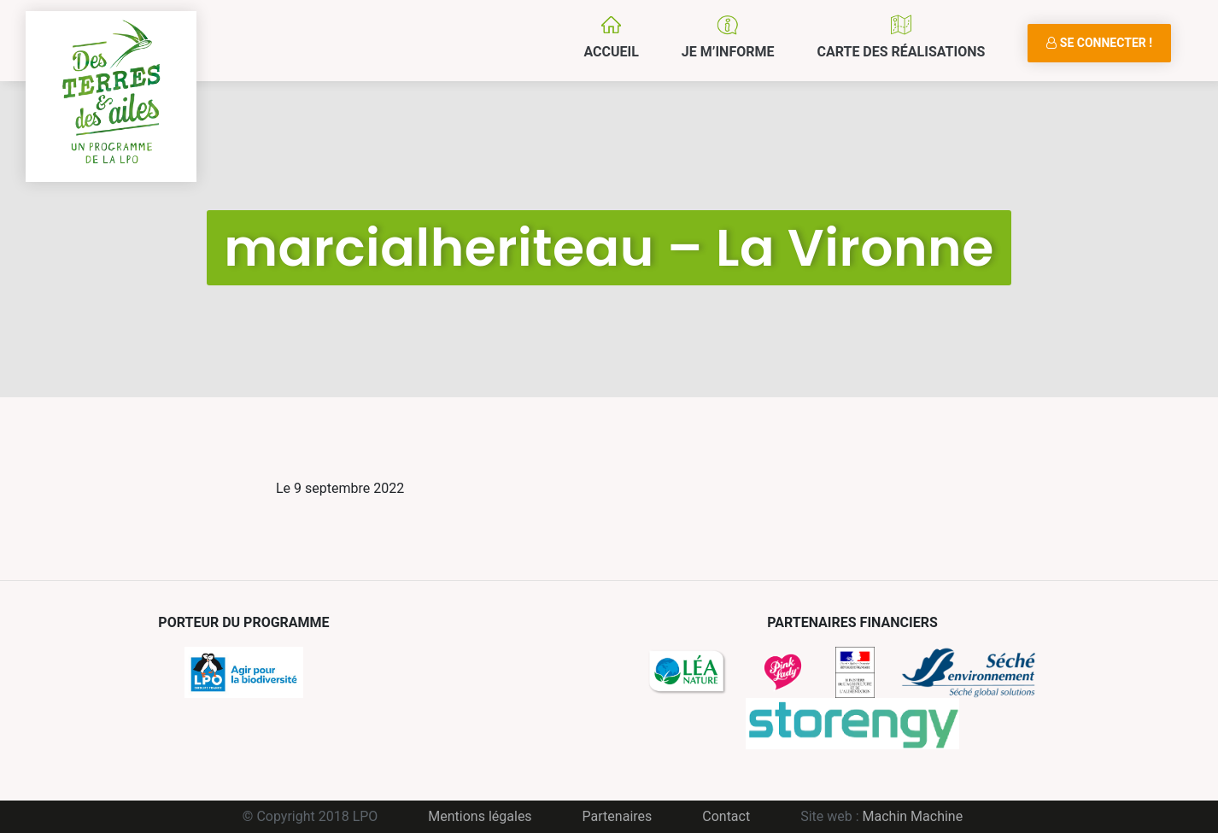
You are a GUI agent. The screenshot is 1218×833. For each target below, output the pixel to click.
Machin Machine (913, 816)
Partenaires (618, 816)
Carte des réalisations (901, 52)
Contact (726, 816)
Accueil (610, 52)
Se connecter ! (1099, 43)
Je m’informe (728, 52)
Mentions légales (479, 816)
